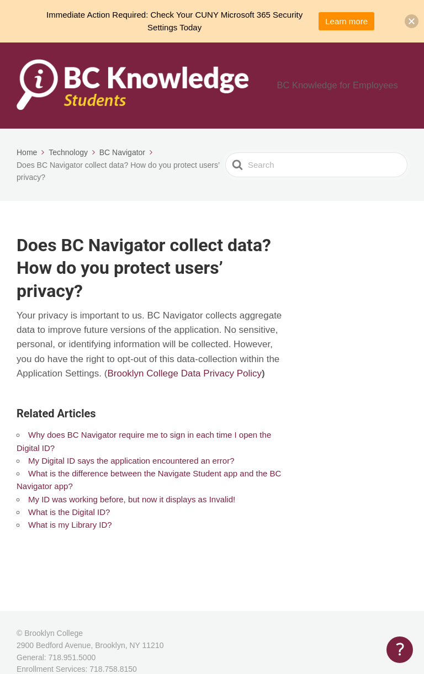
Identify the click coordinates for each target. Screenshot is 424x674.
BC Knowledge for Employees (348, 87)
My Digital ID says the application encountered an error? (131, 465)
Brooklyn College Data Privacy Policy (184, 378)
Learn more (346, 21)
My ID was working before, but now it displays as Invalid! (131, 503)
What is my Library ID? (70, 529)
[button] (411, 21)
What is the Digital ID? (69, 516)
